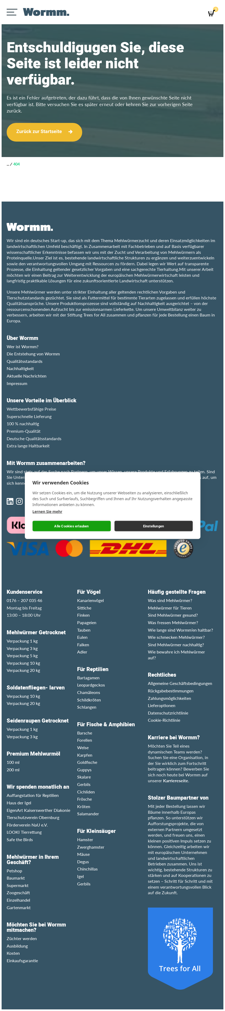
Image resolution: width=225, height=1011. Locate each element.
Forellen (84, 740)
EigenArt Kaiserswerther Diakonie (38, 810)
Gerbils (83, 784)
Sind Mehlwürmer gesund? (173, 614)
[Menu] (13, 12)
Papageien (86, 622)
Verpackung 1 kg (22, 640)
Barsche (84, 732)
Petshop (14, 870)
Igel (80, 876)
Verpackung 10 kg (23, 662)
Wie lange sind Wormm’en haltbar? (180, 629)
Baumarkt (16, 877)
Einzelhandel (18, 899)
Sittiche (84, 607)
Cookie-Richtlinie (164, 720)
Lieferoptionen (161, 705)
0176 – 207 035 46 (24, 600)
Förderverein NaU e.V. (27, 824)
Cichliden (86, 791)
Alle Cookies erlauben (71, 525)
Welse (83, 747)
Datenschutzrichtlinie (168, 712)
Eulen (82, 637)
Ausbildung (17, 945)
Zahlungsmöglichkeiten (169, 698)
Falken (83, 644)
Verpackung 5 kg (22, 655)
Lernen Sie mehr (47, 511)
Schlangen (86, 706)
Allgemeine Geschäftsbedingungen (180, 683)
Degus (83, 861)
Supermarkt (18, 885)
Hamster (85, 839)
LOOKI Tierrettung (24, 832)
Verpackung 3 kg (22, 648)
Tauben (83, 629)
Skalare (84, 776)
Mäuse (83, 854)
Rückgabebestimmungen (171, 690)
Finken (83, 614)
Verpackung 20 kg (23, 670)
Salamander (88, 813)
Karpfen (84, 754)
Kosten (13, 953)
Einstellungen (153, 525)
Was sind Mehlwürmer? (170, 600)
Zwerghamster (90, 846)
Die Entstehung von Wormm (33, 353)
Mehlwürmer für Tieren (170, 607)
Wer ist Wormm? (22, 346)
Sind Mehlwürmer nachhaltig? (176, 644)
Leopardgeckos (91, 684)
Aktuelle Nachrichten (26, 375)
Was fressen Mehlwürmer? (173, 622)
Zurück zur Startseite (39, 131)
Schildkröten (89, 699)
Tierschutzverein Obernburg (33, 817)
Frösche (84, 798)
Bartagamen (88, 677)
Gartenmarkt (19, 907)
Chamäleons (88, 692)
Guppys (84, 769)
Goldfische (87, 762)
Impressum (17, 383)
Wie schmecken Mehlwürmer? (176, 637)
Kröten (83, 806)
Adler (82, 651)
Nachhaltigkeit (20, 368)
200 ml (13, 769)
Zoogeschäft (18, 892)
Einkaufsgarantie (22, 960)
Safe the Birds (20, 839)
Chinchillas (87, 868)
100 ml (13, 762)
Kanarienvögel (90, 600)
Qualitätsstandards (24, 361)
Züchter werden (22, 938)
